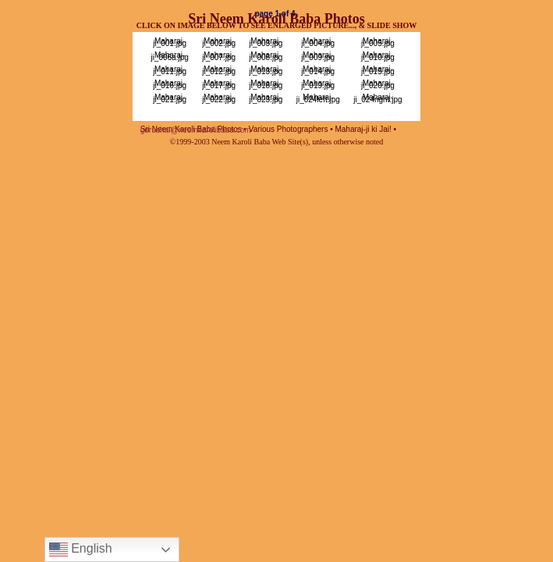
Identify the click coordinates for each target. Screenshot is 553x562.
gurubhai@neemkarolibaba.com (195, 130)
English (80, 549)
